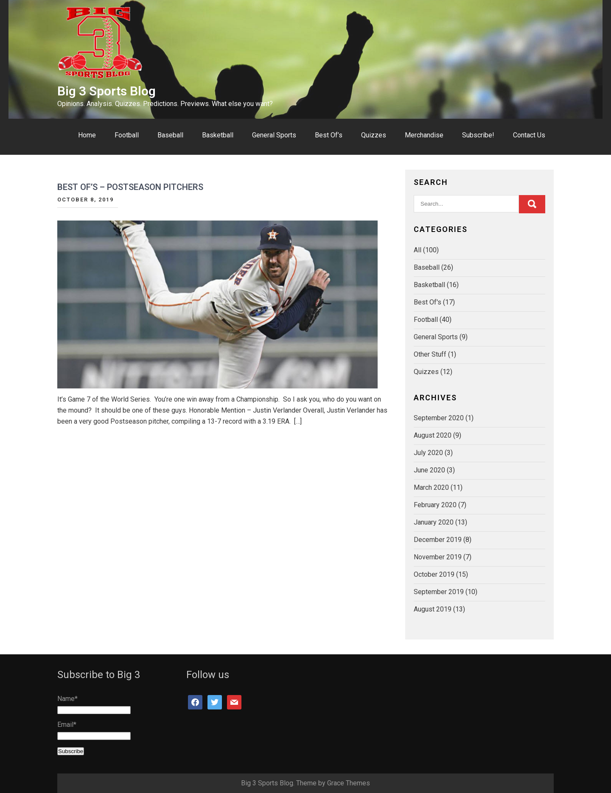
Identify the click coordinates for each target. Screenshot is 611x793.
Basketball (217, 135)
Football (127, 135)
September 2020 (439, 418)
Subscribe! (478, 135)
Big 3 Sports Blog (106, 91)
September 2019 (439, 592)
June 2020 (429, 470)
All (417, 250)
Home (87, 135)
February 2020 (435, 505)
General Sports (274, 135)
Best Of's (427, 302)
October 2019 (434, 574)
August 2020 (432, 435)
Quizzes (373, 135)
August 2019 (432, 609)
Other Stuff (430, 354)
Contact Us (529, 135)
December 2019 (438, 540)
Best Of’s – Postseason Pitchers (130, 187)
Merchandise (424, 135)
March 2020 (431, 487)
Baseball (170, 135)
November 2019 (438, 557)
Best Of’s (328, 135)
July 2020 (428, 453)
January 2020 (434, 522)
